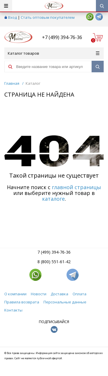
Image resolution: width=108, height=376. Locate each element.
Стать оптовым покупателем (48, 17)
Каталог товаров (53, 53)
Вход (12, 17)
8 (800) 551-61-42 (54, 261)
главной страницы (76, 187)
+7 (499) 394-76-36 (62, 37)
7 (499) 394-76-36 (54, 252)
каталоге (53, 198)
